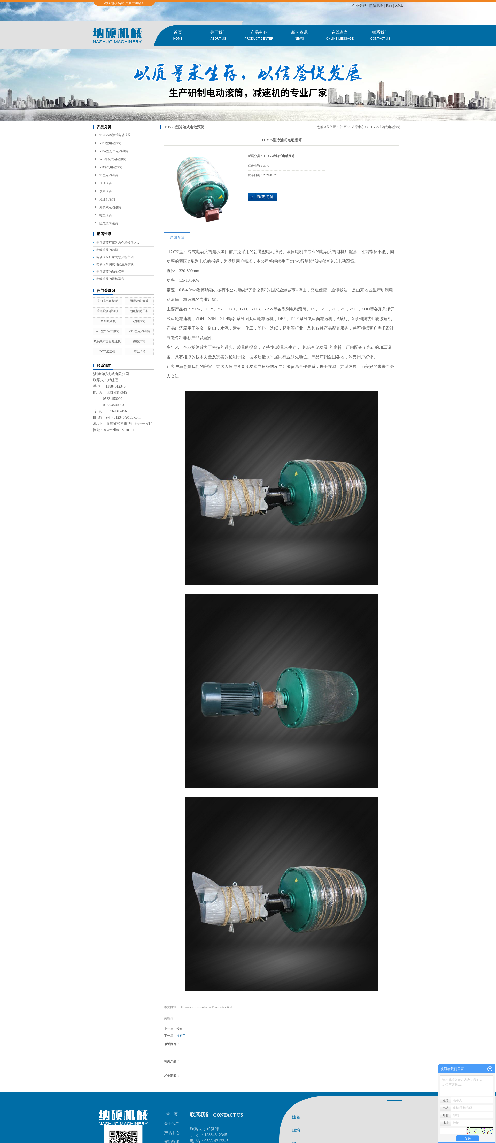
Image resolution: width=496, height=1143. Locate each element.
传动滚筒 (105, 183)
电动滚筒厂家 (139, 311)
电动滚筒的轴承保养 (110, 271)
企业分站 (359, 6)
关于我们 (218, 36)
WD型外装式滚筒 (107, 331)
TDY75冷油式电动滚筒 (115, 135)
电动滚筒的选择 (107, 250)
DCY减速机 (107, 351)
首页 (178, 36)
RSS (389, 6)
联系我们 (380, 36)
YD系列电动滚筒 (110, 167)
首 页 (343, 127)
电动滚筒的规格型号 (110, 279)
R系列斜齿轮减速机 (107, 341)
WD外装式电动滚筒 (112, 159)
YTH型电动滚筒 (110, 143)
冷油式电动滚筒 (107, 301)
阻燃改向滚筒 (108, 223)
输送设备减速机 (107, 311)
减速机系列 (107, 199)
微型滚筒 (105, 215)
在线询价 (262, 197)
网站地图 (376, 6)
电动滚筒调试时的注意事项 (115, 264)
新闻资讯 (299, 36)
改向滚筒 (105, 191)
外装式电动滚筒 (110, 207)
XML (399, 6)
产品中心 (259, 36)
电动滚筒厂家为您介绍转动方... (117, 242)
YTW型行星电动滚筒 (113, 151)
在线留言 (340, 36)
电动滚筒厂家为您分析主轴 (115, 257)
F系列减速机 (107, 321)
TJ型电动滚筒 (108, 175)
